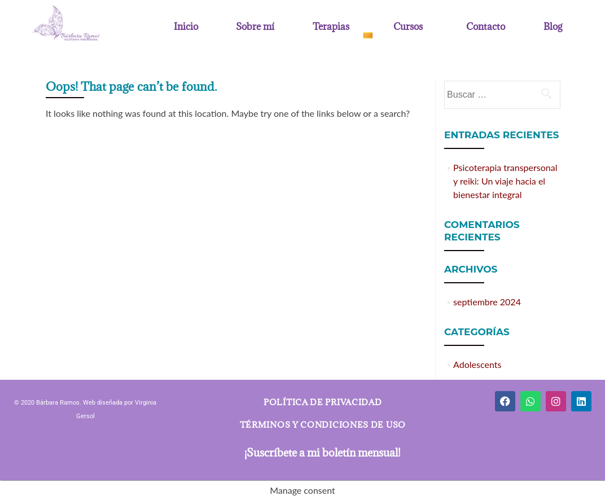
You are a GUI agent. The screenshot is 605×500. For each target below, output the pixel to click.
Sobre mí (255, 27)
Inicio (186, 27)
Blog (552, 27)
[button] (333, 27)
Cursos (408, 27)
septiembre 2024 (487, 301)
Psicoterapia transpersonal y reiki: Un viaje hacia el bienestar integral (505, 181)
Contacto (485, 27)
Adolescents (477, 364)
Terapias (331, 27)
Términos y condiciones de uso (323, 424)
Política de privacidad (323, 402)
